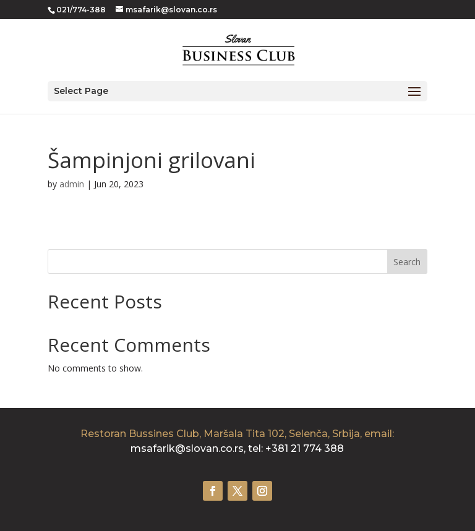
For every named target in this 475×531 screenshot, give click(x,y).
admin (71, 184)
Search (407, 262)
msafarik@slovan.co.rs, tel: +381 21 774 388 (237, 448)
